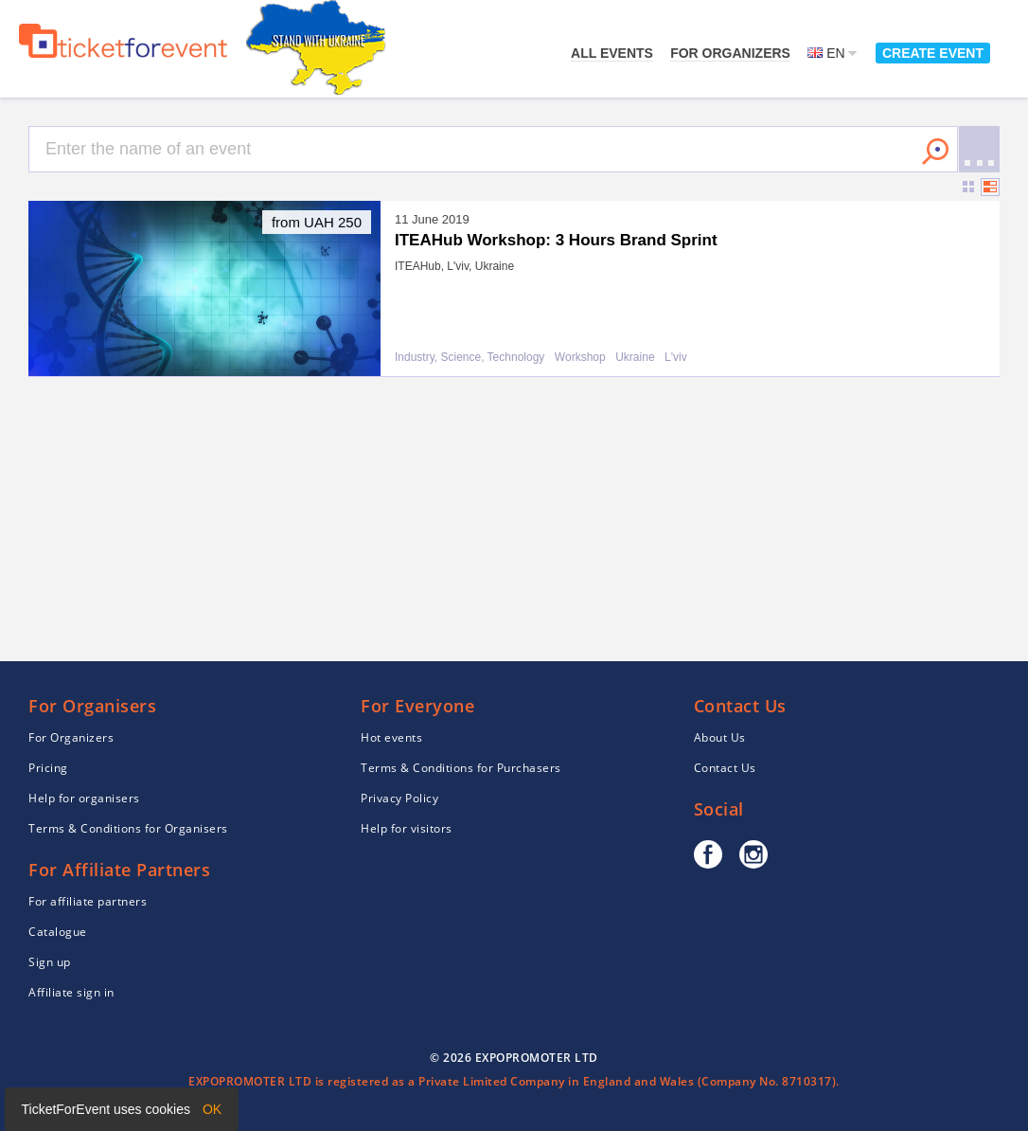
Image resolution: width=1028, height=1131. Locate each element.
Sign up (49, 962)
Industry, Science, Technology (469, 357)
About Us (720, 737)
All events (612, 53)
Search (935, 151)
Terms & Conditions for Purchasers (461, 768)
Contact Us (725, 768)
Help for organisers (84, 798)
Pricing (48, 768)
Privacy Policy (399, 798)
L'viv (676, 357)
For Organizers (730, 53)
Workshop (580, 357)
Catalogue (57, 932)
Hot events (391, 737)
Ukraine (634, 357)
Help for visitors (406, 828)
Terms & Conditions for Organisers (128, 828)
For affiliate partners (87, 901)
